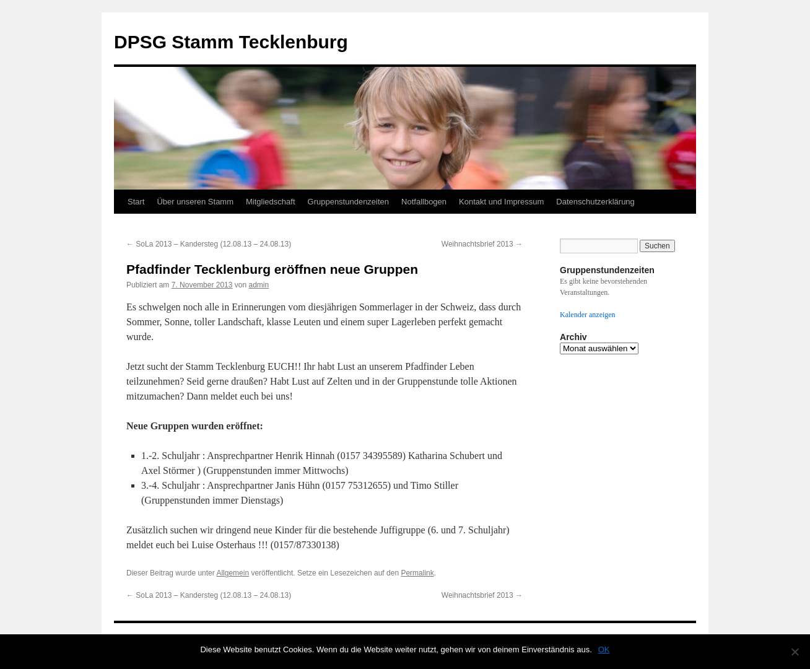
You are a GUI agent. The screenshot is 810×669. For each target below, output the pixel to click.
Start (136, 201)
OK (604, 649)
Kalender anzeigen (588, 314)
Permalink (417, 573)
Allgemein (232, 573)
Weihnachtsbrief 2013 (482, 244)
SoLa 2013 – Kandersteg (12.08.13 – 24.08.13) (208, 244)
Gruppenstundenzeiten (349, 201)
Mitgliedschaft (270, 201)
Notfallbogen (423, 201)
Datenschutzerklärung (595, 201)
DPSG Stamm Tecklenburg (231, 42)
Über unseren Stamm (195, 201)
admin (258, 285)
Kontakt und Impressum (501, 201)
